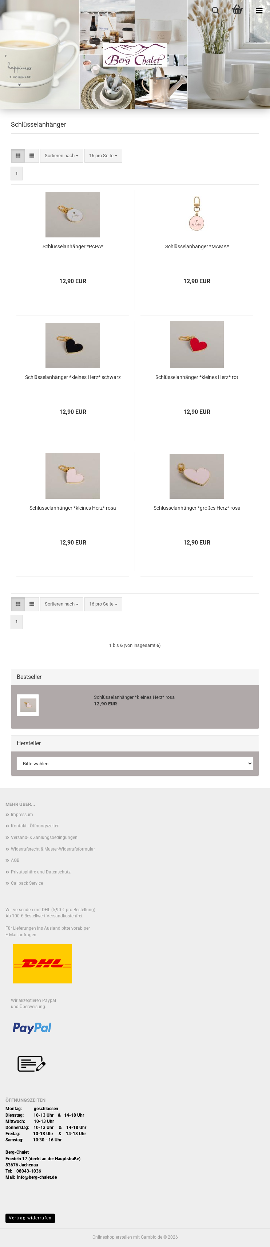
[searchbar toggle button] (215, 11)
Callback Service (27, 883)
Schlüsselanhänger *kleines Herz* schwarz (73, 377)
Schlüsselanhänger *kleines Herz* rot (196, 377)
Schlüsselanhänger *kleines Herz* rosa (72, 508)
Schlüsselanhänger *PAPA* (73, 246)
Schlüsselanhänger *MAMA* (197, 246)
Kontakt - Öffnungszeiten (35, 825)
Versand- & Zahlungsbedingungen (44, 837)
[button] (18, 156)
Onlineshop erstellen (112, 1237)
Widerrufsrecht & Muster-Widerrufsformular (53, 849)
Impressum (22, 814)
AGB (15, 860)
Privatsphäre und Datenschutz (41, 872)
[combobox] (61, 156)
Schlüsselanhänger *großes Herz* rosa (197, 508)
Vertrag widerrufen (30, 1217)
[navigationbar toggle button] (259, 11)
